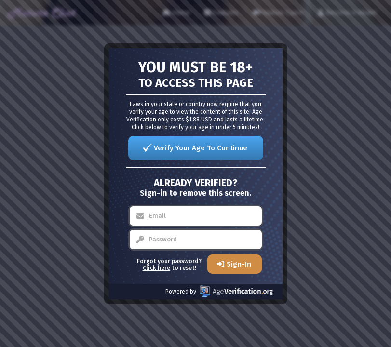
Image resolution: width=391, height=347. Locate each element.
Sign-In (239, 264)
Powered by (219, 291)
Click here (156, 268)
